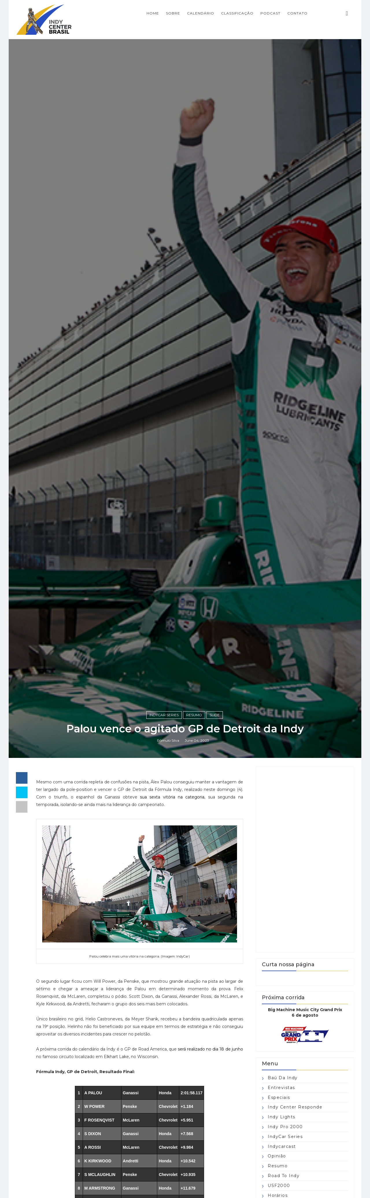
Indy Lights (281, 1116)
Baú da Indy (283, 1077)
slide (215, 715)
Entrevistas (281, 1087)
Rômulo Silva (168, 740)
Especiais (279, 1097)
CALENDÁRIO (200, 13)
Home (153, 13)
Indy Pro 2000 (285, 1126)
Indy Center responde (295, 1107)
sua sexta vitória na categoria (172, 797)
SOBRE (173, 13)
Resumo (194, 715)
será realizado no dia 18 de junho (210, 1049)
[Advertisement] (305, 860)
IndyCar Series (164, 715)
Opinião (277, 1156)
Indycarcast (282, 1146)
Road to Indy (283, 1175)
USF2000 (279, 1185)
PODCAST (270, 13)
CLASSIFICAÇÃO (237, 13)
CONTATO (297, 13)
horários (278, 1195)
